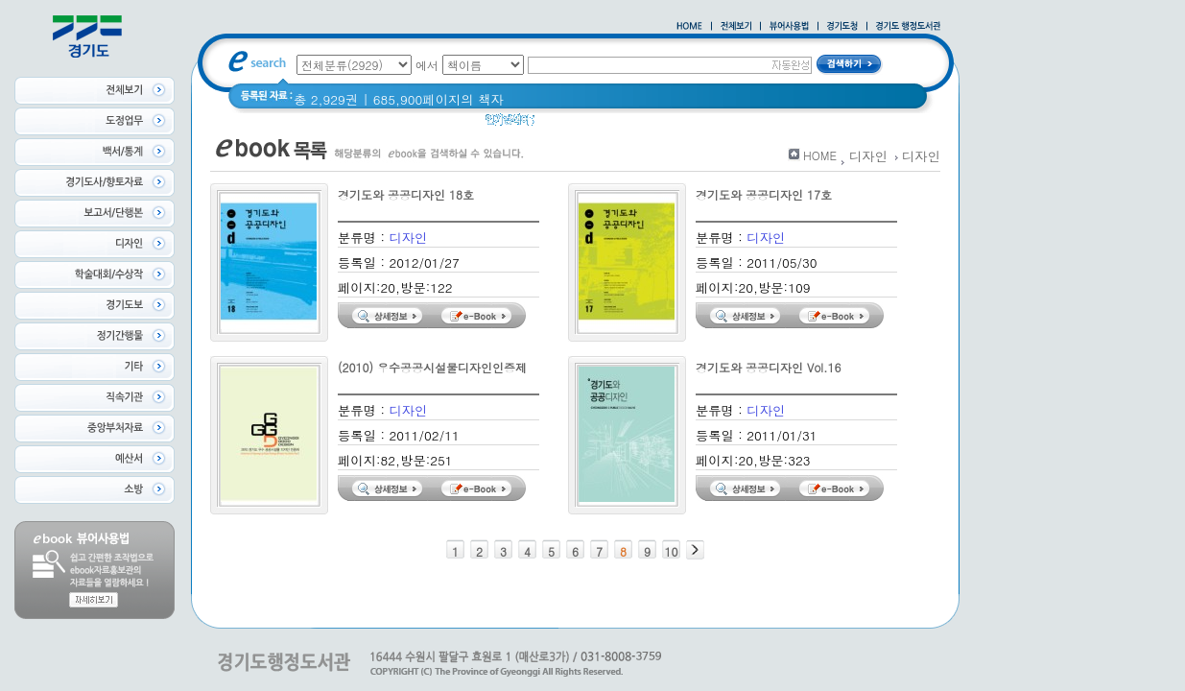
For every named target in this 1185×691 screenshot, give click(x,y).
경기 (560, 124)
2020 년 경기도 (685, 124)
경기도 (606, 124)
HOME (820, 155)
